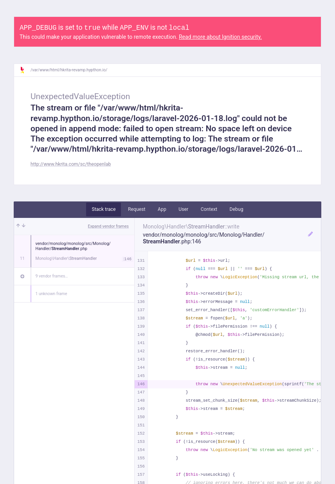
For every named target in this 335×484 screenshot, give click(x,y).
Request (137, 209)
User (183, 209)
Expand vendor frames (108, 226)
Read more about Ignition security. (220, 37)
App (162, 209)
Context (209, 209)
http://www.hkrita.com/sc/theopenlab (71, 164)
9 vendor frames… (52, 276)
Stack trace (103, 209)
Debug (236, 209)
